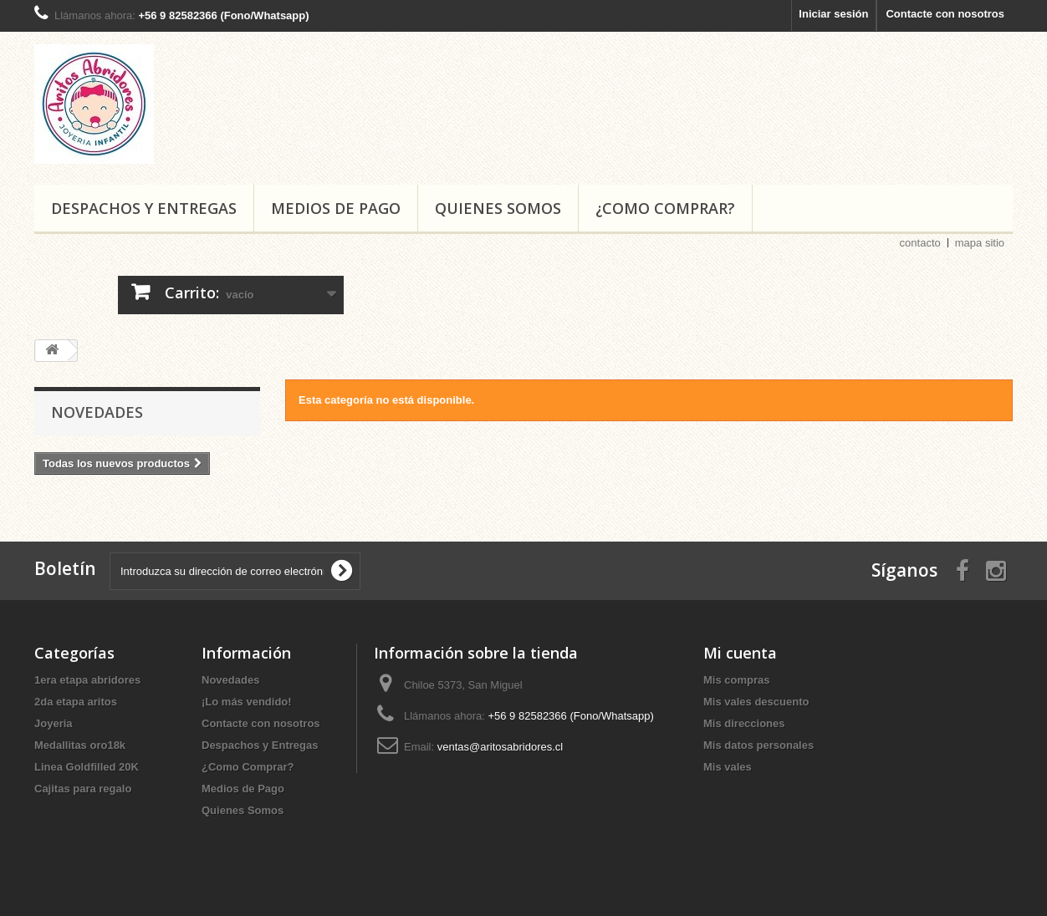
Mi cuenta (740, 653)
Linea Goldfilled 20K (86, 767)
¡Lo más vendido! (247, 701)
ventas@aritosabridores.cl (500, 746)
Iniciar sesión (833, 14)
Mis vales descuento (756, 701)
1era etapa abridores (87, 680)
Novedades (97, 412)
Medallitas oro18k (79, 745)
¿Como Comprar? (665, 208)
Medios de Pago (336, 208)
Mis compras (736, 680)
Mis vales (727, 767)
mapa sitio (979, 243)
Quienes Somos (498, 208)
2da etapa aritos (75, 701)
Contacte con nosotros (945, 14)
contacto (920, 243)
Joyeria (53, 723)
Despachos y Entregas (144, 208)
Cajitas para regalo (82, 788)
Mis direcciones (744, 723)
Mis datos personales (758, 745)
